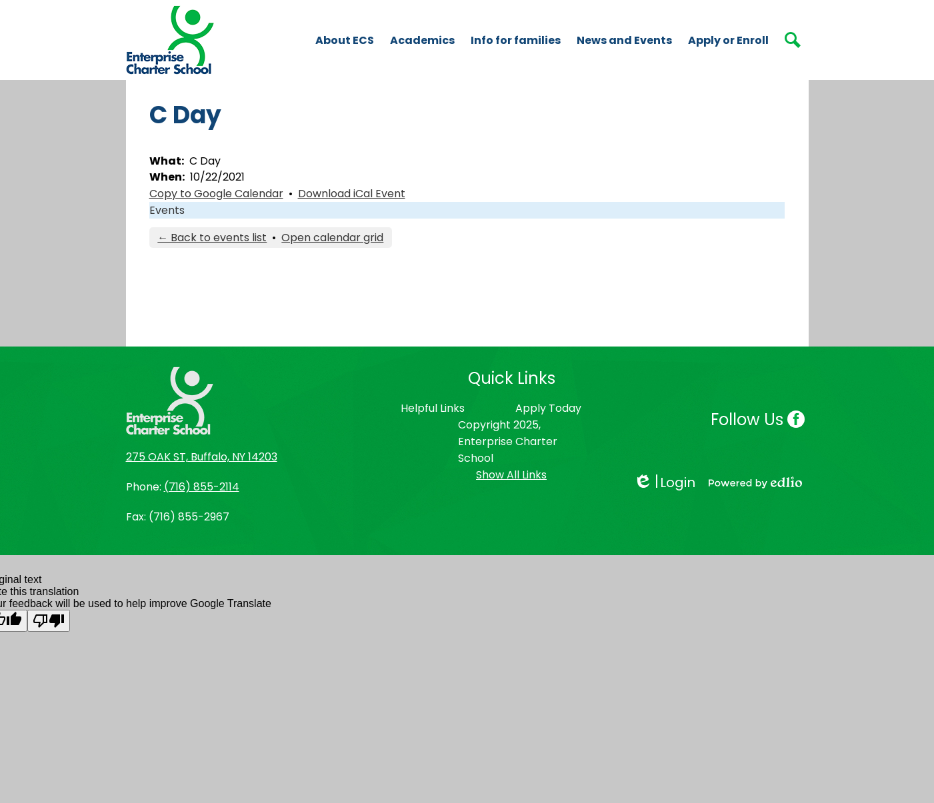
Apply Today (548, 408)
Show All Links (511, 474)
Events (167, 210)
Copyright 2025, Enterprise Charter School (507, 441)
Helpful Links (433, 408)
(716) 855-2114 (201, 486)
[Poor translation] (48, 621)
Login (664, 482)
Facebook (796, 420)
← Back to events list (212, 237)
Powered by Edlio (755, 482)
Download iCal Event (351, 193)
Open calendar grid (332, 237)
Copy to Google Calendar (216, 193)
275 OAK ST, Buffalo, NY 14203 (201, 456)
